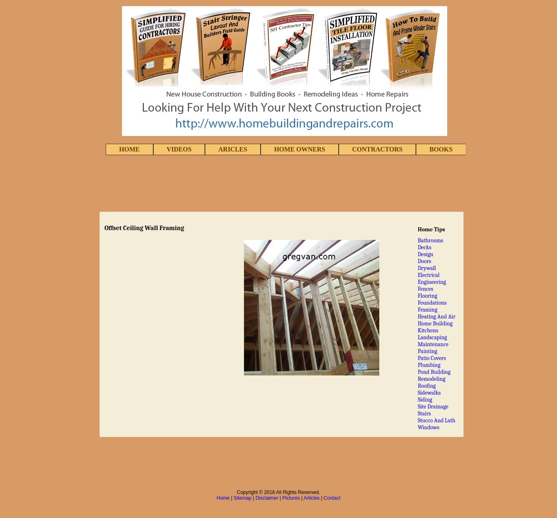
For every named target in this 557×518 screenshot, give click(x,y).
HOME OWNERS (299, 149)
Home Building (435, 323)
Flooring (427, 295)
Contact (332, 498)
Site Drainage (433, 406)
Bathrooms (430, 240)
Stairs (424, 413)
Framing (427, 309)
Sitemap (243, 498)
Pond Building (434, 372)
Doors (424, 261)
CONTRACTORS (377, 149)
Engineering (432, 282)
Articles (312, 498)
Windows (428, 427)
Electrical (429, 275)
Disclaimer (266, 498)
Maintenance (433, 344)
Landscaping (432, 337)
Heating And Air (436, 316)
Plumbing (429, 365)
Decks (424, 247)
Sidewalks (429, 392)
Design (425, 254)
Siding (425, 399)
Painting (427, 351)
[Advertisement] (278, 184)
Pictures (291, 498)
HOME (129, 149)
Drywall (427, 268)
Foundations (432, 302)
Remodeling (431, 378)
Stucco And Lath (436, 420)
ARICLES (232, 149)
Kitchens (428, 330)
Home (223, 498)
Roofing (426, 385)
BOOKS (441, 149)
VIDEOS (179, 149)
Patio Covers (432, 358)
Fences (425, 288)
